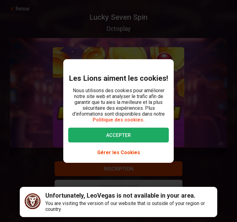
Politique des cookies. (118, 120)
